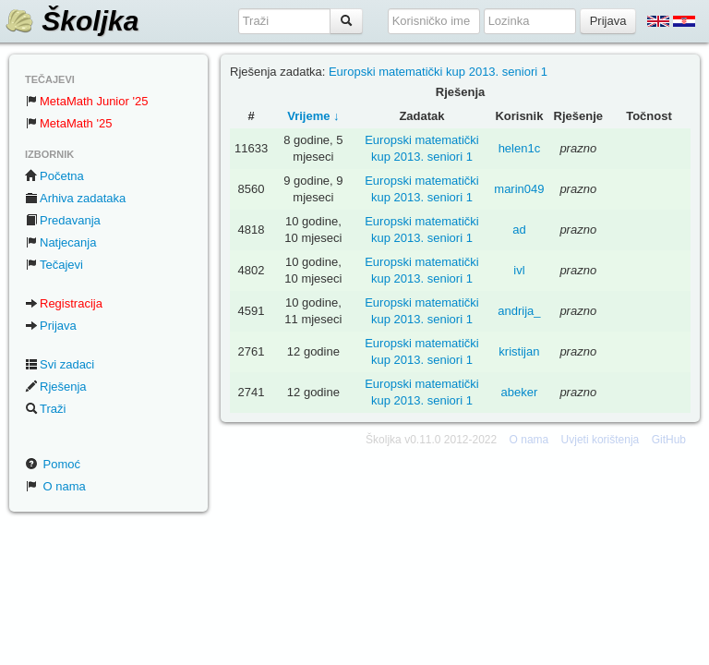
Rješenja (56, 386)
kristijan (519, 351)
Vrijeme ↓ (313, 116)
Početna (54, 176)
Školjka (71, 21)
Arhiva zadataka (75, 198)
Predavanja (63, 220)
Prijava (51, 325)
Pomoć (52, 464)
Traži (45, 409)
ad (518, 229)
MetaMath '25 (68, 123)
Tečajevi (54, 265)
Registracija (63, 303)
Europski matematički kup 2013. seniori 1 (438, 72)
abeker (519, 392)
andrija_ (519, 311)
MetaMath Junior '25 (86, 101)
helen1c (520, 148)
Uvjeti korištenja (600, 439)
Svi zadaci (59, 364)
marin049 (519, 189)
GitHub (669, 439)
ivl (518, 270)
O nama (55, 486)
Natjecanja (60, 242)
